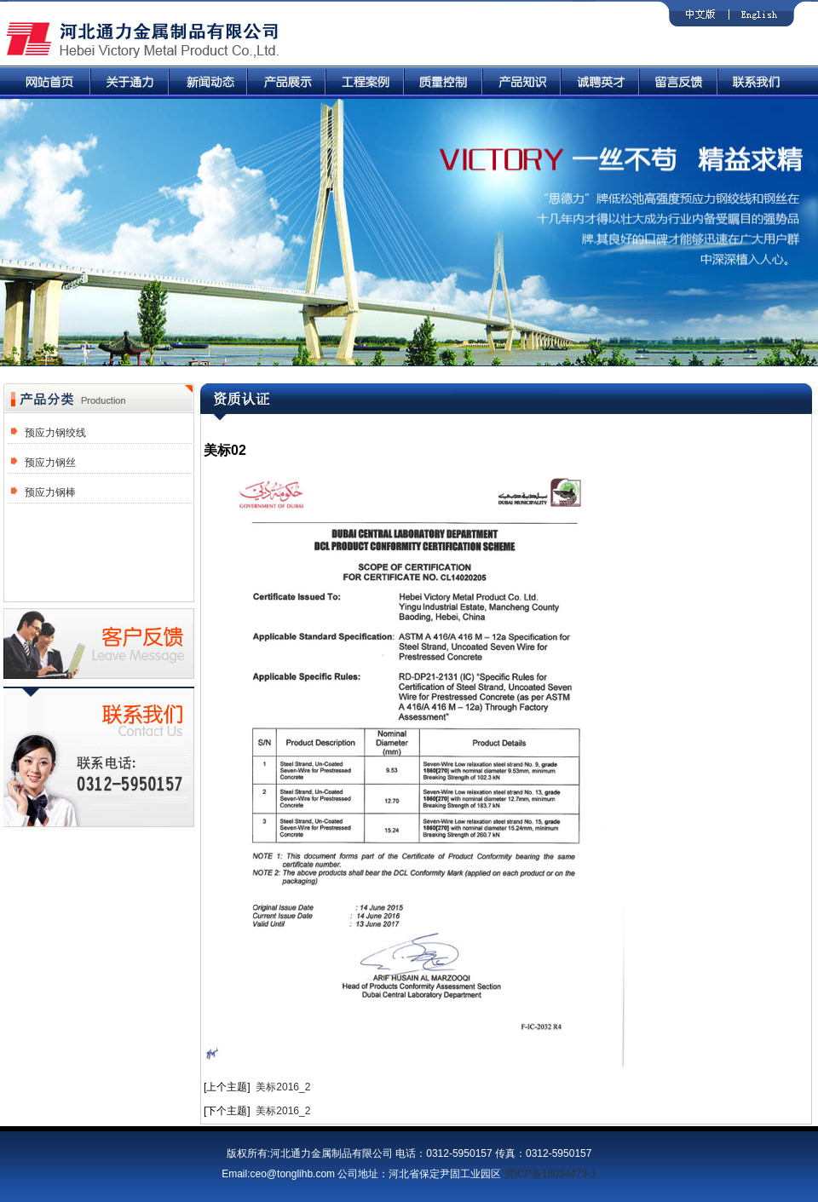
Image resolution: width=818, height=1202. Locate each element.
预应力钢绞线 (55, 433)
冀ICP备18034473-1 (550, 1174)
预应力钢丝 (50, 463)
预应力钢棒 (50, 492)
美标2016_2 (283, 1087)
